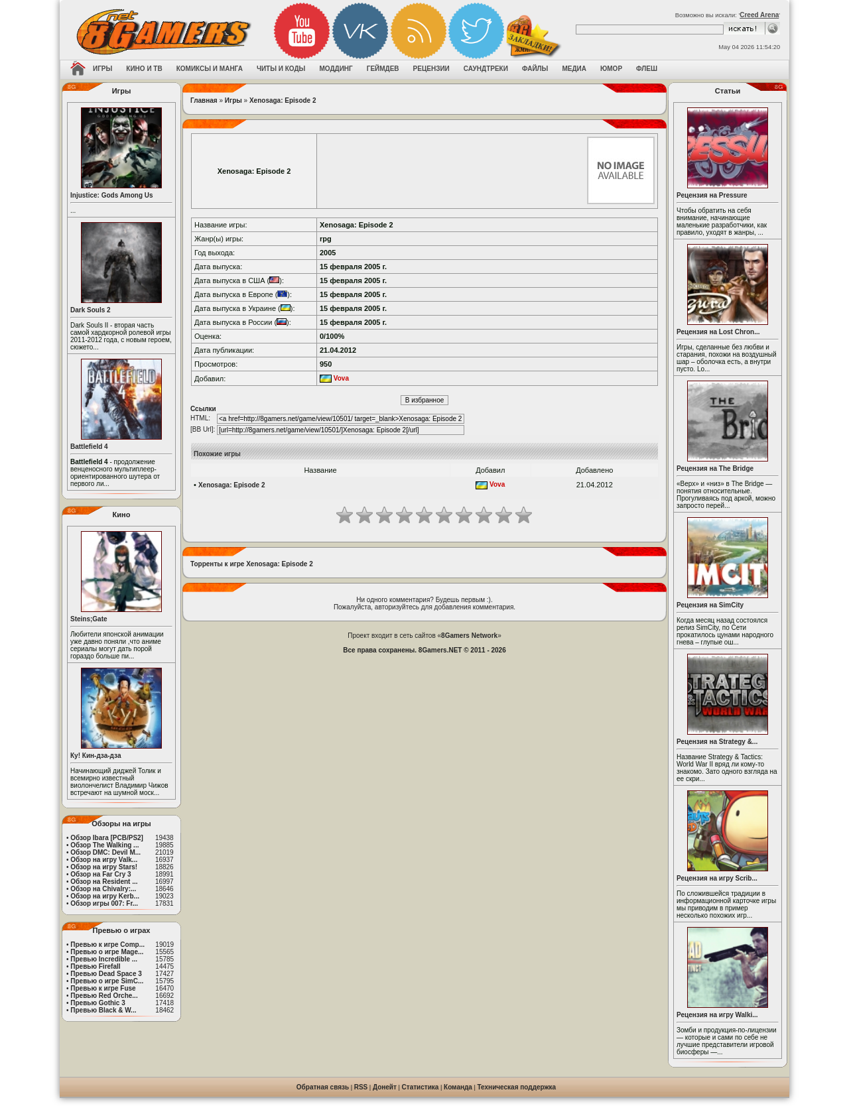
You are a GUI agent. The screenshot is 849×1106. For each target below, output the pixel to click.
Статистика (420, 1087)
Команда (458, 1087)
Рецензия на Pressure (712, 195)
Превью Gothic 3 (97, 1003)
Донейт (385, 1087)
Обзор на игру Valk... (103, 859)
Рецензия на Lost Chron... (718, 332)
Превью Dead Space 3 (106, 973)
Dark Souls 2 (90, 310)
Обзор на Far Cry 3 (100, 874)
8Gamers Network (469, 635)
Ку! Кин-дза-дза (95, 755)
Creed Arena (759, 15)
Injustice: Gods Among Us (111, 195)
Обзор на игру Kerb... (104, 896)
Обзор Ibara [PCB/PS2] (106, 837)
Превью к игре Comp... (107, 944)
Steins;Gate (88, 619)
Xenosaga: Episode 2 (282, 100)
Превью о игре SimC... (106, 981)
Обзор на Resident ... (103, 881)
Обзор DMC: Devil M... (105, 852)
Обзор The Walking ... (104, 845)
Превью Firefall (95, 966)
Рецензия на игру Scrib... (717, 878)
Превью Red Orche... (103, 995)
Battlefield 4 (89, 446)
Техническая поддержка (517, 1087)
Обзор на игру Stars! (103, 867)
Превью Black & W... (103, 1010)
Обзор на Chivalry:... (103, 888)
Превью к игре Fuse (102, 988)
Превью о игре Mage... (106, 951)
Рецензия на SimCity (710, 605)
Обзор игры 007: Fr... (104, 903)
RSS (361, 1087)
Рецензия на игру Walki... (717, 1014)
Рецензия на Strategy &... (717, 741)
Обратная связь (322, 1087)
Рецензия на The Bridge (715, 468)
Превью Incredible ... (103, 959)
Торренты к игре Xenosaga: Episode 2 (251, 564)
